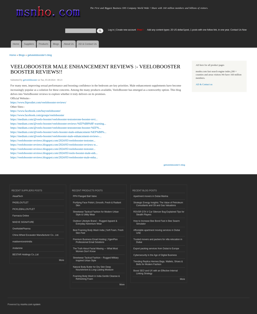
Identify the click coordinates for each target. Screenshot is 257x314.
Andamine (18, 248)
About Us (69, 44)
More (61, 260)
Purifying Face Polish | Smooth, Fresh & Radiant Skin (97, 204)
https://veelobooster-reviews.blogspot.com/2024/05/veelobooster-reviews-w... (54, 144)
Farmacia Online (21, 215)
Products (43, 44)
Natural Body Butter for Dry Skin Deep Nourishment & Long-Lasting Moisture (93, 268)
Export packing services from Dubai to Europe (156, 248)
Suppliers (29, 44)
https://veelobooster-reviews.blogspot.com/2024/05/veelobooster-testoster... (52, 140)
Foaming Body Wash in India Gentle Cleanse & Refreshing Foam (96, 277)
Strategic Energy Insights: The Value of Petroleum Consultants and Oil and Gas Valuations (158, 204)
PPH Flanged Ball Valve (85, 196)
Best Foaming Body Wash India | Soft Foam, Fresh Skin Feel (98, 231)
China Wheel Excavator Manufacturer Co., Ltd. (36, 235)
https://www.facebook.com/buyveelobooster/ (35, 110)
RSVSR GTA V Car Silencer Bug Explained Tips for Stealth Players (158, 213)
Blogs (56, 44)
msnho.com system (30, 304)
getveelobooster (30, 80)
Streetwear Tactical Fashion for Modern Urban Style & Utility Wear (96, 213)
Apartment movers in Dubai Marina (150, 196)
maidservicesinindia (22, 241)
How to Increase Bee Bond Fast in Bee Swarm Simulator (156, 222)
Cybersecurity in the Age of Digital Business (155, 255)
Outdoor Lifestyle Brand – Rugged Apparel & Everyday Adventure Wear (95, 222)
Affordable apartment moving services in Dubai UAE (156, 231)
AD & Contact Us (87, 44)
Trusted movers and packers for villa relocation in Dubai (157, 240)
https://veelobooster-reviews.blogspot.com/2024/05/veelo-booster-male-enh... (54, 153)
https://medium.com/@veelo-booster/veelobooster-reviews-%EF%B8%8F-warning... (58, 123)
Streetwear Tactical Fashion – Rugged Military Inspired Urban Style (96, 259)
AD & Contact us (204, 84)
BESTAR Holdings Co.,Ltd (26, 254)
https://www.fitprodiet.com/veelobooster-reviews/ (38, 102)
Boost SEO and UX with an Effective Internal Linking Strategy (155, 272)
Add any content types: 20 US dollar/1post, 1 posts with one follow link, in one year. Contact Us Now (197, 30)
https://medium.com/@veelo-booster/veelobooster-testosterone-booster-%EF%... (55, 127)
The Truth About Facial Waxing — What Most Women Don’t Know (95, 249)
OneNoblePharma (22, 228)
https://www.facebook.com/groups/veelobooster (37, 115)
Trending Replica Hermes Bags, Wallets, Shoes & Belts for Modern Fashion (158, 262)
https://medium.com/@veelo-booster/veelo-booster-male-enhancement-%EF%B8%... (58, 132)
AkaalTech (18, 196)
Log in (111, 30)
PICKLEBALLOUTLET (24, 209)
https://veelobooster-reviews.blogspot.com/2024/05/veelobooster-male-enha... (54, 157)
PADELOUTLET (21, 202)
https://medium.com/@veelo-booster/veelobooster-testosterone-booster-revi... (54, 119)
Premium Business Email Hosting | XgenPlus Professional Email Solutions (95, 240)
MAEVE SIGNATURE (23, 222)
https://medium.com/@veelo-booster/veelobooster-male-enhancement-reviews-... (56, 136)
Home (16, 44)
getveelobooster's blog (40, 55)
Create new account (126, 30)
